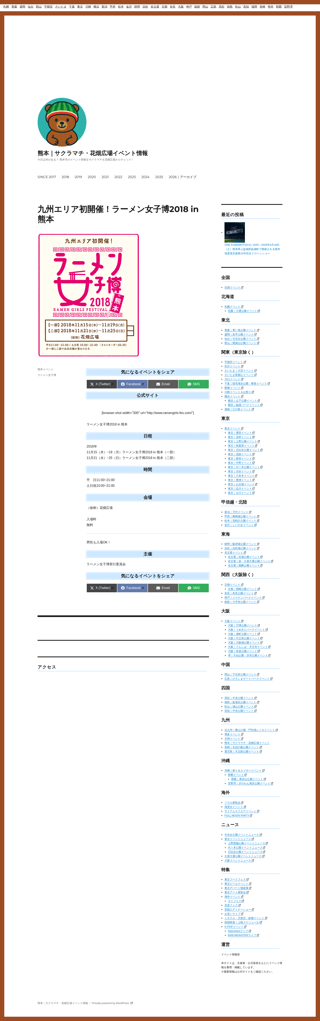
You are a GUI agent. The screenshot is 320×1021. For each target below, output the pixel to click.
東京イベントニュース (239, 838)
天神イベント (233, 738)
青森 (14, 6)
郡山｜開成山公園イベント (241, 342)
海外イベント (233, 896)
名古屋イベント (235, 552)
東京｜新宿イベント (241, 458)
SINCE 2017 (47, 177)
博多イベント (233, 734)
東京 (80, 6)
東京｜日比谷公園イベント (245, 449)
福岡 (254, 6)
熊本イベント (45, 369)
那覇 (279, 6)
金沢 (129, 6)
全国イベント (233, 287)
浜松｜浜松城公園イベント (241, 548)
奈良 (173, 6)
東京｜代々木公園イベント (245, 467)
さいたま (61, 6)
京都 (164, 6)
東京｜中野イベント (241, 462)
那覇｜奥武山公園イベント (248, 779)
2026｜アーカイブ (182, 177)
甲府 (113, 6)
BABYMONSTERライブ (243, 935)
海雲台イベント (235, 806)
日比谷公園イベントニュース (246, 851)
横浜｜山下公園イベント (244, 400)
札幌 (6, 6)
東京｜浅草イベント (241, 437)
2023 (132, 177)
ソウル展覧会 (233, 802)
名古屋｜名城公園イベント (245, 556)
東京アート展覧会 (236, 892)
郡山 (39, 6)
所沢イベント (233, 366)
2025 (159, 177)
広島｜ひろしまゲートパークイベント (248, 678)
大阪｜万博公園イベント (244, 625)
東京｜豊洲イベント (241, 479)
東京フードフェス (236, 879)
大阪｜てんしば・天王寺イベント (249, 646)
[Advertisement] (160, 44)
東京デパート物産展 (237, 888)
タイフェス (236, 900)
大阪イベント (233, 621)
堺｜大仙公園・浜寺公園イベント (249, 655)
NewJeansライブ (239, 930)
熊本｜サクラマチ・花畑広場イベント (247, 742)
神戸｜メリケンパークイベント (244, 597)
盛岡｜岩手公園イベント (240, 334)
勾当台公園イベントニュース (243, 834)
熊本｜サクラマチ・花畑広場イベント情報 (93, 153)
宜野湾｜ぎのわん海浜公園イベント (250, 783)
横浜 (96, 6)
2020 (92, 177)
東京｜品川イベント (241, 488)
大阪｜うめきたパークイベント (248, 629)
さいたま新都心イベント (240, 374)
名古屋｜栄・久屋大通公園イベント (250, 561)
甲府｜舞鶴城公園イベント (241, 516)
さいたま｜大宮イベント (240, 370)
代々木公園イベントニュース (246, 847)
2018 (65, 177)
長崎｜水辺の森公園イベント (243, 747)
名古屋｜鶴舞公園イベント (245, 565)
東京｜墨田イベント (241, 432)
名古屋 (155, 6)
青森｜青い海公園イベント (241, 330)
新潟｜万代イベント (237, 512)
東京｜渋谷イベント (241, 471)
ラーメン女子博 (47, 375)
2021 (105, 177)
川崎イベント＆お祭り (239, 392)
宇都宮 (48, 6)
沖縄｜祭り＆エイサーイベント (244, 770)
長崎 (262, 6)
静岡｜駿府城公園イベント (241, 543)
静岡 (137, 6)
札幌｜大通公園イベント (244, 310)
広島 (213, 6)
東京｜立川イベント (241, 492)
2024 (145, 177)
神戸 (189, 6)
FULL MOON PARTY (238, 815)
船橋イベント (233, 387)
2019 (78, 177)
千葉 (72, 6)
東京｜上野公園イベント (244, 441)
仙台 (30, 6)
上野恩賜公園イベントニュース (248, 843)
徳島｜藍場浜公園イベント (241, 702)
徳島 (230, 6)
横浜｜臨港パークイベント (245, 404)
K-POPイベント (235, 926)
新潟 (104, 6)
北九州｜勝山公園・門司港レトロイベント (251, 730)
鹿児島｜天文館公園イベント (243, 751)
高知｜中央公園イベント (240, 710)
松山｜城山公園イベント (240, 706)
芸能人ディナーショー (239, 909)
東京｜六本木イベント (242, 475)
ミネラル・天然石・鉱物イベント (245, 918)
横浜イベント (233, 396)
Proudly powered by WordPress (112, 1003)
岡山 (205, 6)
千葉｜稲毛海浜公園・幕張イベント (247, 383)
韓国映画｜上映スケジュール (243, 922)
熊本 (270, 6)
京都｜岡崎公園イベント (244, 588)
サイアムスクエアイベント (241, 811)
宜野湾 (288, 6)
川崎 (88, 6)
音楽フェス (232, 905)
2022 (118, 177)
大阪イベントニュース (239, 860)
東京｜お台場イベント (242, 484)
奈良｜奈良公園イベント (240, 593)
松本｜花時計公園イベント (241, 520)
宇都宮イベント (235, 362)
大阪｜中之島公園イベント (245, 638)
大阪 (181, 6)
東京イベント (233, 428)
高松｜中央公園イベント (240, 697)
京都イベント (233, 584)
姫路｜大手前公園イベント (241, 601)
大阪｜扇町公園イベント (244, 633)
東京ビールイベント (237, 883)
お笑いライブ (233, 913)
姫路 (197, 6)
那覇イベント (237, 774)
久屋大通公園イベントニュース (244, 856)
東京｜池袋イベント (241, 454)
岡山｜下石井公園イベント (241, 674)
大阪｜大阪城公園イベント (245, 642)
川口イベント (233, 379)
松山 (238, 6)
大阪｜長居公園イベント (244, 651)
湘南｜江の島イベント (239, 409)
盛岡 (22, 6)
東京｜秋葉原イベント (242, 445)
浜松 (145, 6)
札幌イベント (233, 306)
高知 (246, 6)
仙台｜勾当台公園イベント (241, 338)
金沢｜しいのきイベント (240, 524)
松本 (121, 6)
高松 (221, 6)
